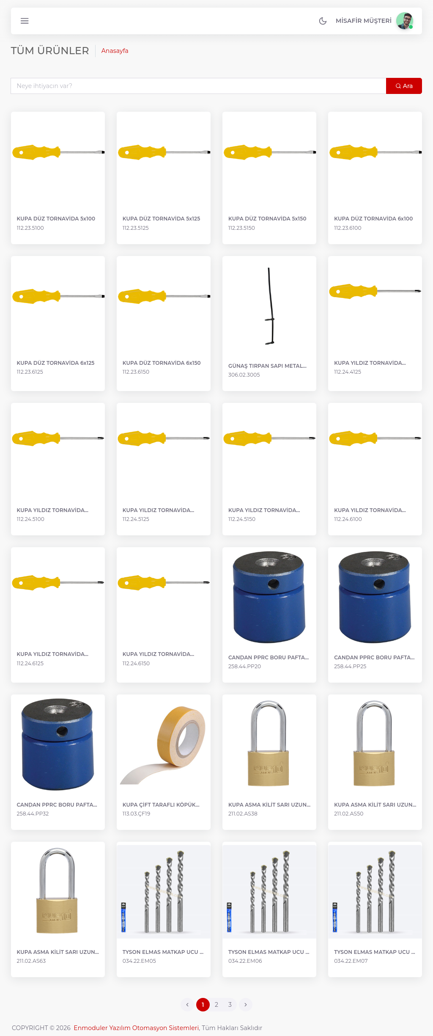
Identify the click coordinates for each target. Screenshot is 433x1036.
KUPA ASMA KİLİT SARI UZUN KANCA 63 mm (57, 951)
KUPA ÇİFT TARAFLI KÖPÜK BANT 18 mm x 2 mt (159, 804)
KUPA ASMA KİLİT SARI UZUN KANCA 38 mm (267, 804)
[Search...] (198, 87)
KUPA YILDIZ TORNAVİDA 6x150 (157, 655)
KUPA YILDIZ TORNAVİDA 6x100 (368, 511)
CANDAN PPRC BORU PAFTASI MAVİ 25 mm (374, 658)
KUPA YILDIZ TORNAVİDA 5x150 (262, 511)
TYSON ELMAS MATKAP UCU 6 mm (268, 951)
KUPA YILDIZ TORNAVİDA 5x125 (157, 511)
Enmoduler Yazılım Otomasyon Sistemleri (136, 1026)
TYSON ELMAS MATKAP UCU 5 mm (163, 951)
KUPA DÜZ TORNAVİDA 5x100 (57, 220)
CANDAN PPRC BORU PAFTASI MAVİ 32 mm (58, 804)
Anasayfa (115, 52)
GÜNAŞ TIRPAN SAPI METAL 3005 (265, 367)
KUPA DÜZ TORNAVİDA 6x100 (373, 220)
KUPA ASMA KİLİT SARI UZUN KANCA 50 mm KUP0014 (373, 804)
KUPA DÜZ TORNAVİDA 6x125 (57, 364)
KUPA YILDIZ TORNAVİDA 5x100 (52, 511)
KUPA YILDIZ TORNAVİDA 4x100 (368, 364)
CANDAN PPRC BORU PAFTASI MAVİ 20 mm (269, 658)
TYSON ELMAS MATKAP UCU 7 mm (374, 951)
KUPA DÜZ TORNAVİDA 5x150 (267, 220)
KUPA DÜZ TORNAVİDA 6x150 (162, 364)
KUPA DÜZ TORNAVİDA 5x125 (162, 220)
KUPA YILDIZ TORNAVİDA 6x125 (52, 655)
